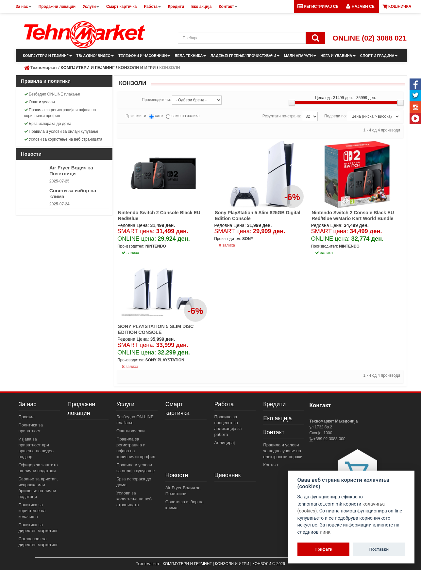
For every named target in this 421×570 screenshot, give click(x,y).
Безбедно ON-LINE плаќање (52, 94)
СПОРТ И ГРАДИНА (379, 56)
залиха (226, 245)
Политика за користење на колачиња (32, 510)
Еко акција (277, 418)
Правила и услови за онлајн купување (61, 131)
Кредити (274, 404)
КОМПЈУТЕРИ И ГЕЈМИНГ (47, 56)
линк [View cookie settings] (325, 532)
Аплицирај (224, 442)
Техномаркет (43, 67)
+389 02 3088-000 (328, 439)
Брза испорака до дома (47, 123)
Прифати (323, 549)
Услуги (125, 404)
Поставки (379, 549)
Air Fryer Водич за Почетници (71, 170)
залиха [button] (130, 252)
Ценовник (227, 475)
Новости (176, 475)
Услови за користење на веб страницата (63, 139)
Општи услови (39, 102)
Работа (224, 404)
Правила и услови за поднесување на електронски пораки (282, 450)
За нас (28, 404)
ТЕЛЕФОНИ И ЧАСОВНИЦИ (144, 56)
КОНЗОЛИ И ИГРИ (137, 67)
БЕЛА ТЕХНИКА (190, 56)
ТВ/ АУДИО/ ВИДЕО (95, 56)
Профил (27, 416)
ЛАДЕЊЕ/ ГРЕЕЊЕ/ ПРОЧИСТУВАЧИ (244, 56)
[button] (360, 6)
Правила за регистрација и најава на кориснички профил (60, 113)
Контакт (273, 432)
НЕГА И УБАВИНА (338, 56)
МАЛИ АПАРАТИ (300, 56)
